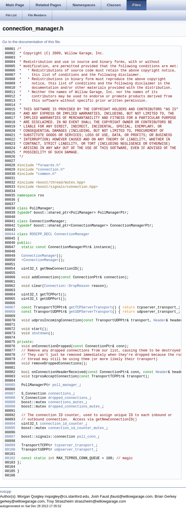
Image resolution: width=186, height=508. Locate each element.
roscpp (5, 491)
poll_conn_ (87, 436)
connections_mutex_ (66, 402)
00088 (10, 398)
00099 (10, 445)
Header (159, 320)
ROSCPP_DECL (41, 234)
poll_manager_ (65, 385)
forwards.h (48, 165)
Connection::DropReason (66, 286)
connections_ (60, 393)
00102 (10, 458)
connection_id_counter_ (62, 424)
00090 (10, 406)
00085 (10, 385)
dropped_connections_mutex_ (75, 406)
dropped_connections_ (68, 398)
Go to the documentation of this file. (31, 42)
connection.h (50, 169)
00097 (10, 436)
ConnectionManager (71, 234)
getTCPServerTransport (90, 307)
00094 (10, 424)
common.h (46, 174)
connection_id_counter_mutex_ (77, 428)
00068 (10, 312)
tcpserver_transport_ (75, 445)
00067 (10, 307)
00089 (10, 402)
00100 (10, 449)
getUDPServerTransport (90, 312)
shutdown (40, 333)
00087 (10, 393)
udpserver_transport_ (75, 449)
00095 (10, 428)
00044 (10, 234)
